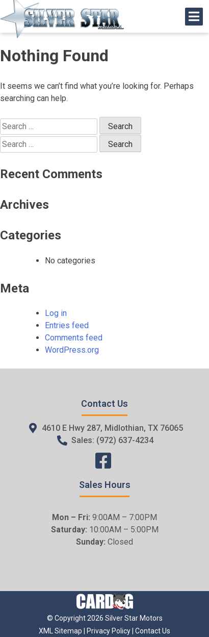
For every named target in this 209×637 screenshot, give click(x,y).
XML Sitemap (60, 631)
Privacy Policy (108, 631)
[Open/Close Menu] (194, 17)
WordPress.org (72, 350)
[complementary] (178, 606)
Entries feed (67, 325)
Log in (56, 313)
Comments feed (73, 337)
